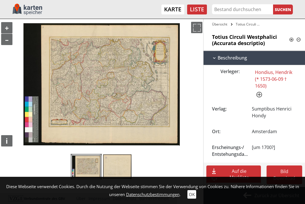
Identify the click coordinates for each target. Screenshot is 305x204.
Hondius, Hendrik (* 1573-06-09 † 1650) (273, 79)
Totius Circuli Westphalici (249, 24)
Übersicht (219, 24)
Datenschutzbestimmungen (152, 194)
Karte (172, 9)
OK (192, 194)
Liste (197, 9)
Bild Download (284, 174)
